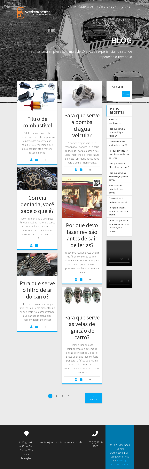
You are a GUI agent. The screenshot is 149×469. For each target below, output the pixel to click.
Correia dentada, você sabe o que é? (37, 204)
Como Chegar (108, 6)
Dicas (126, 6)
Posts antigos (93, 398)
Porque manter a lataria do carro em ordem (118, 211)
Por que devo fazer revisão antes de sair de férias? (82, 235)
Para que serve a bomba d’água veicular (82, 125)
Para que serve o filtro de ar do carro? (37, 290)
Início (71, 6)
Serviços (86, 6)
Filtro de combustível (37, 122)
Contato (124, 20)
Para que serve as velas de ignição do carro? (82, 327)
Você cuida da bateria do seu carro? (116, 189)
